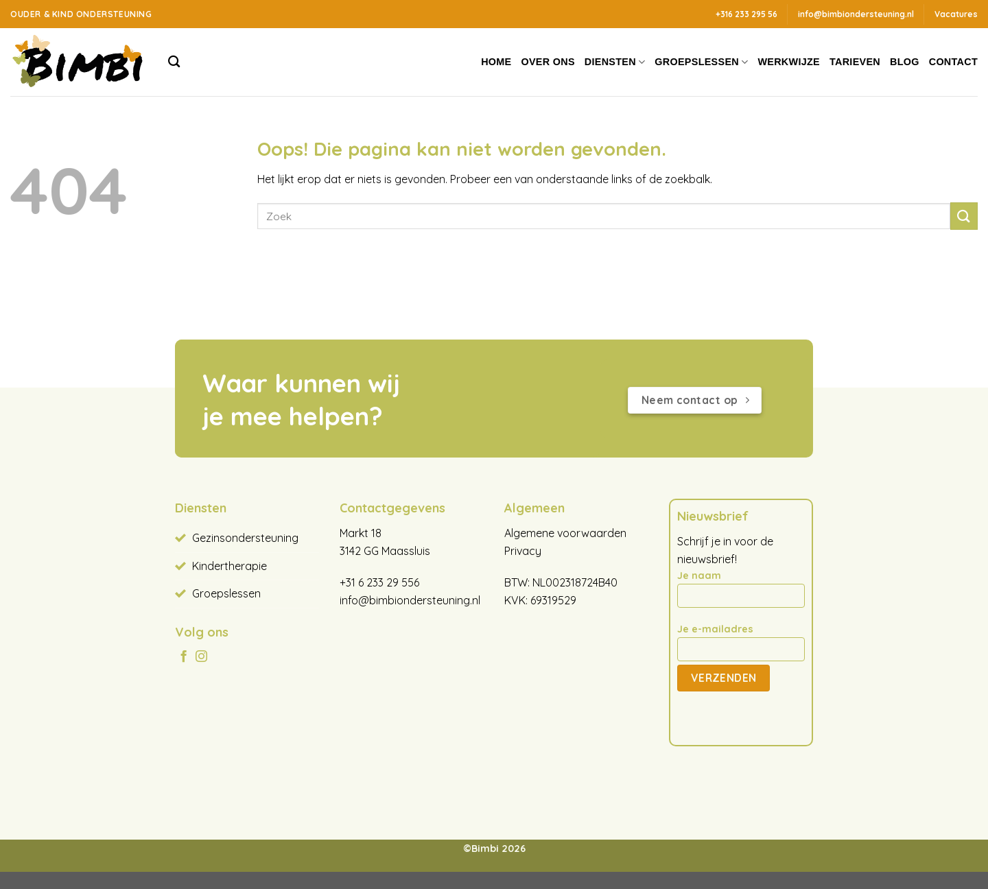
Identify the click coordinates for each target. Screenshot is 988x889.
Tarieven (855, 61)
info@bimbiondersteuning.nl (410, 600)
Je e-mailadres (741, 647)
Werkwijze (788, 61)
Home (496, 61)
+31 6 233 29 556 (379, 582)
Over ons (548, 61)
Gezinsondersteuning (245, 538)
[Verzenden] (964, 215)
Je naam (741, 593)
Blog (904, 61)
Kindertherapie (229, 566)
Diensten (615, 62)
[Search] (174, 62)
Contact (953, 61)
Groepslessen (701, 62)
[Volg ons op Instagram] (201, 657)
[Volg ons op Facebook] (183, 657)
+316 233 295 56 (746, 14)
